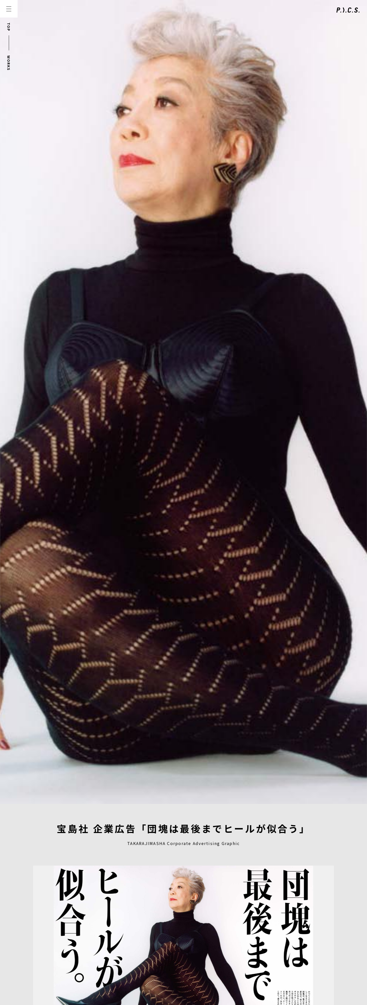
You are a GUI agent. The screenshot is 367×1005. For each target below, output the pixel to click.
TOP (9, 27)
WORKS (9, 63)
